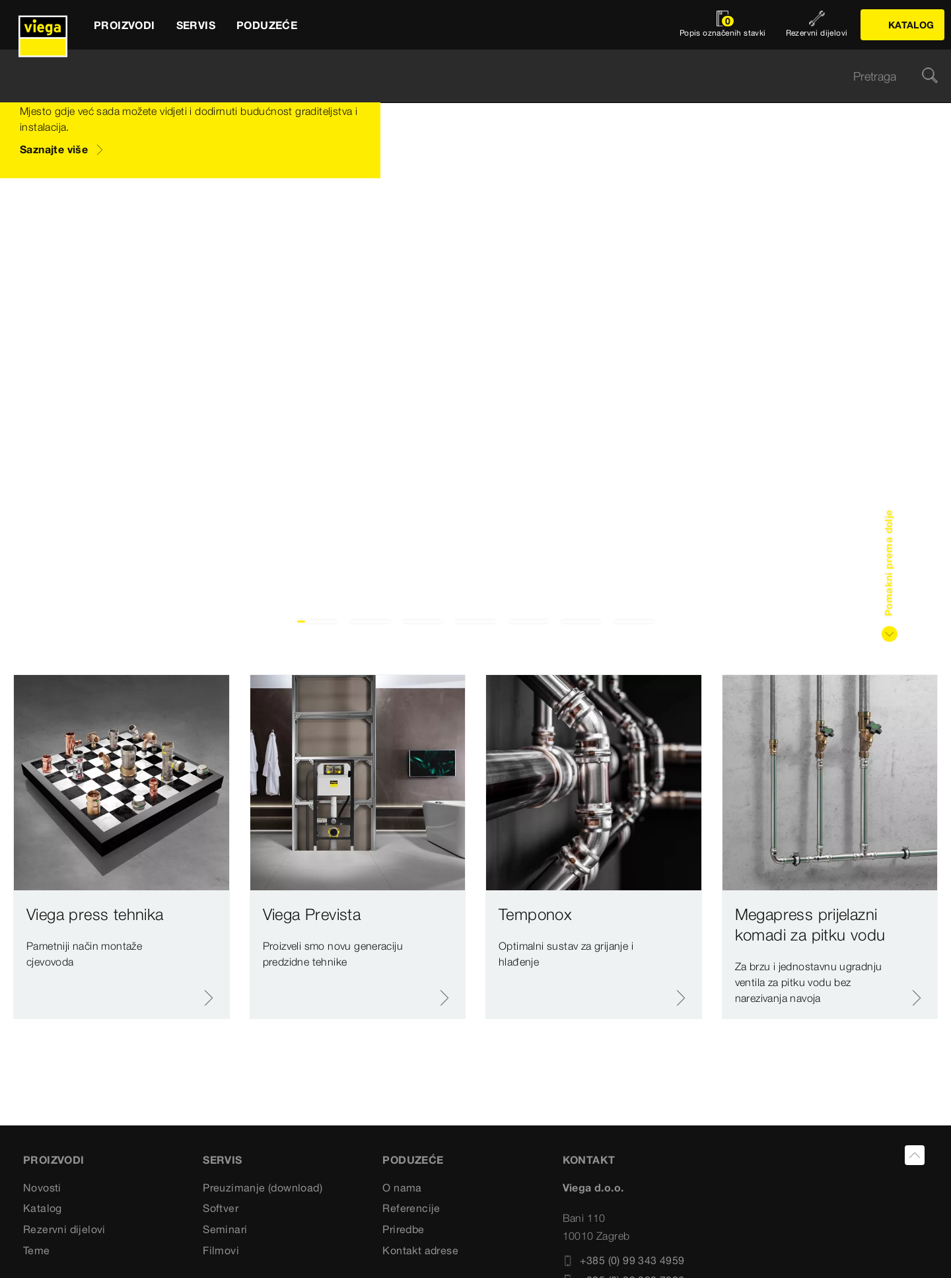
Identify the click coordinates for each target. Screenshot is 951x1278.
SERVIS (222, 1159)
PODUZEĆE (412, 1159)
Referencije (411, 1208)
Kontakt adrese (420, 1250)
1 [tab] (317, 621)
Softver (220, 1208)
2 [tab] (370, 621)
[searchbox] (464, 76)
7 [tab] (634, 621)
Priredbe (403, 1229)
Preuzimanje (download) (262, 1187)
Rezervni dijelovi (64, 1229)
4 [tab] (476, 621)
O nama (401, 1187)
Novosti (42, 1187)
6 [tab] (581, 621)
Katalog (42, 1208)
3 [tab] (423, 621)
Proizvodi (54, 1159)
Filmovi (221, 1250)
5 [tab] (529, 621)
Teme (36, 1250)
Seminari (225, 1229)
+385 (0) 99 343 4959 (624, 1260)
